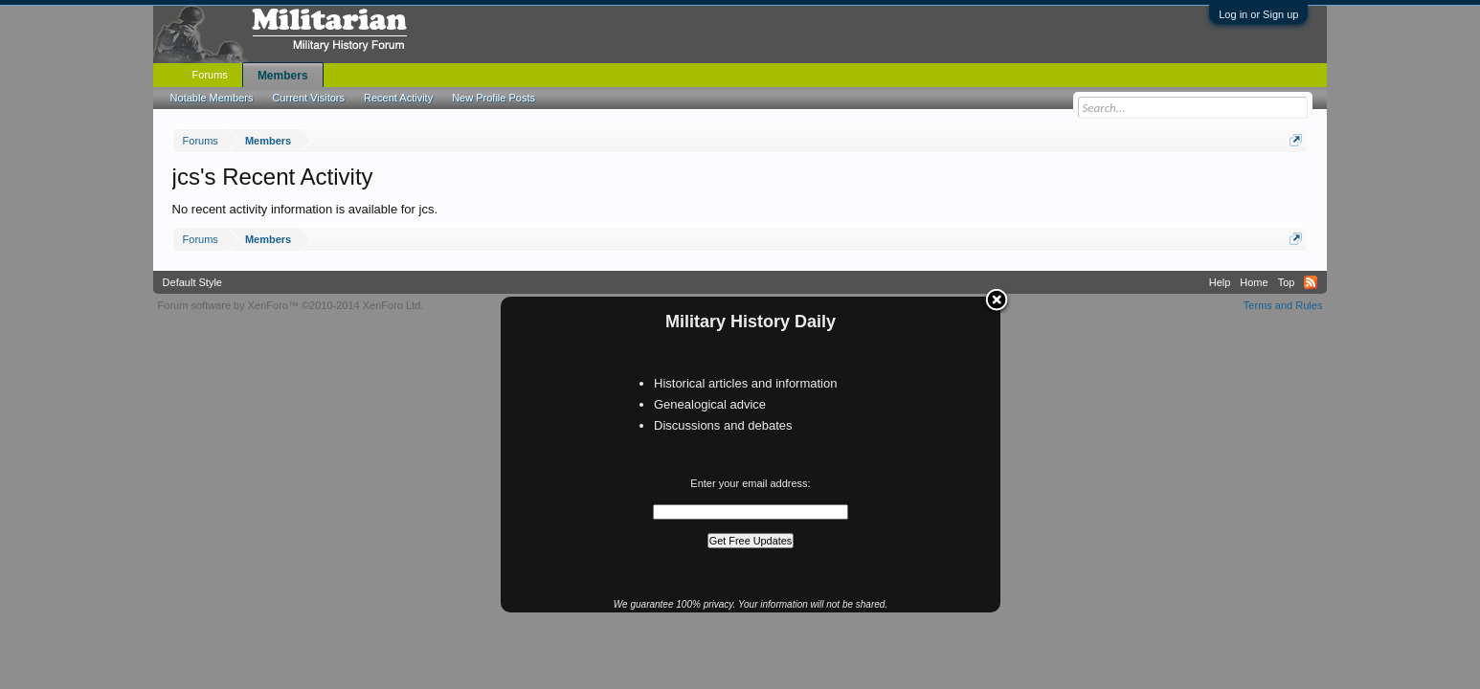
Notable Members (212, 97)
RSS (1310, 282)
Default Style (192, 282)
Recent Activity (398, 97)
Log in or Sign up (1258, 14)
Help (1220, 282)
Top (1286, 282)
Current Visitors (308, 97)
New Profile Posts (493, 97)
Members (283, 75)
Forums (210, 74)
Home (1253, 282)
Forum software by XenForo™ (291, 305)
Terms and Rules (1283, 305)
